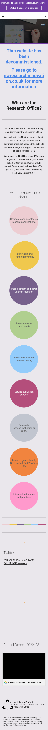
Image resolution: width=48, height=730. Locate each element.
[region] (24, 6)
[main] (24, 70)
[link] (24, 669)
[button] (3, 15)
